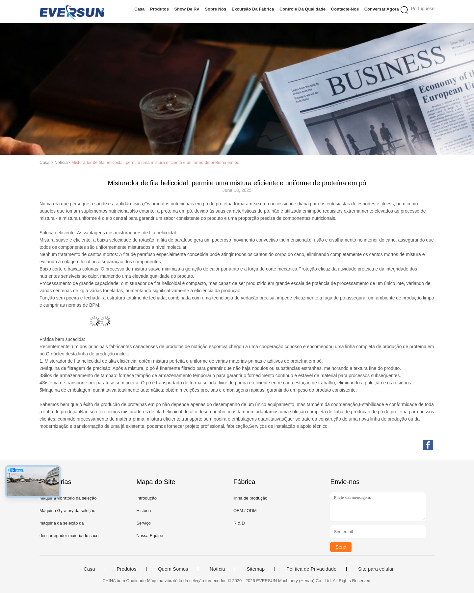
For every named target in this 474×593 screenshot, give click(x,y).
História (143, 510)
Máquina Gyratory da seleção (67, 510)
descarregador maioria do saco (69, 535)
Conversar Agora (381, 9)
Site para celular (376, 569)
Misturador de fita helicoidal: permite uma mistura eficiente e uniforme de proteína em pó (155, 162)
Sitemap (256, 569)
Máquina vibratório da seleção (68, 498)
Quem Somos (173, 569)
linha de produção (250, 498)
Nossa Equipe (149, 535)
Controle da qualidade (302, 9)
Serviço (143, 523)
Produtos (159, 9)
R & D (239, 523)
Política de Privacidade (311, 569)
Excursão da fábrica (253, 9)
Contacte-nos (345, 9)
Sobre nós (215, 9)
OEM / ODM (245, 510)
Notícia (217, 569)
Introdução (146, 498)
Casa (139, 9)
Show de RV (186, 9)
